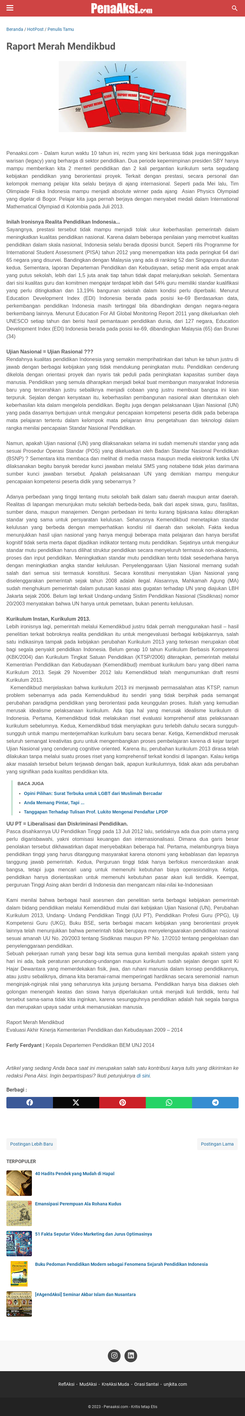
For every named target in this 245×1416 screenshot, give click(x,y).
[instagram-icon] (114, 1356)
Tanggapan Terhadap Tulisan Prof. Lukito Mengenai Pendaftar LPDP (96, 811)
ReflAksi (66, 1384)
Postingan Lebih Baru (31, 1144)
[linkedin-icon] (130, 1356)
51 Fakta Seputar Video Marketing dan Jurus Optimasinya (93, 1234)
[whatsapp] (169, 1102)
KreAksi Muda (115, 1384)
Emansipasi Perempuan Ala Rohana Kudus (78, 1203)
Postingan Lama (217, 1144)
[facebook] (29, 1102)
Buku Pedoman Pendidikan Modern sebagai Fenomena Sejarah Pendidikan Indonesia (121, 1264)
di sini (143, 1075)
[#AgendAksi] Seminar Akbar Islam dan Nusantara (85, 1294)
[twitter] (76, 1102)
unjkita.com (175, 1384)
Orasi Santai (146, 1384)
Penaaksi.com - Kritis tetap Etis (130, 1407)
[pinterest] (122, 1102)
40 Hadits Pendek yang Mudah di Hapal (75, 1173)
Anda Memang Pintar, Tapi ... (54, 802)
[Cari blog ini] (235, 8)
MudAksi (88, 1384)
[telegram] (215, 1102)
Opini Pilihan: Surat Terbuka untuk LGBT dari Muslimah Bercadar (93, 793)
